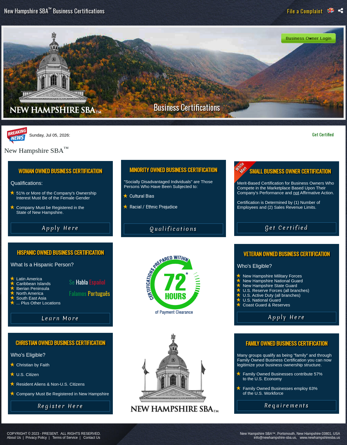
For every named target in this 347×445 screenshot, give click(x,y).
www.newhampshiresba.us (320, 438)
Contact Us (91, 438)
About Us (14, 438)
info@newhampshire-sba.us (275, 438)
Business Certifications (187, 107)
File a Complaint (305, 11)
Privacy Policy (36, 438)
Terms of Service (65, 438)
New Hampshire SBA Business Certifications (54, 10)
